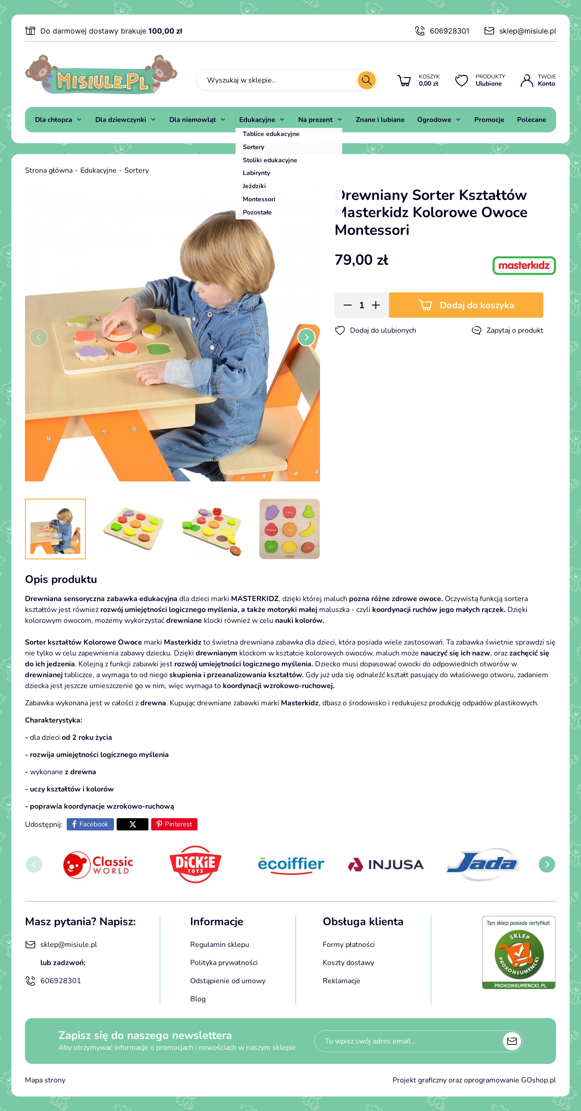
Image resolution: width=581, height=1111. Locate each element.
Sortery (136, 170)
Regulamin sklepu (219, 945)
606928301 (441, 30)
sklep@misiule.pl (520, 30)
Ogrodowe (434, 119)
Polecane (531, 119)
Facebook (93, 824)
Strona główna (49, 170)
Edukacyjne (257, 119)
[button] (345, 305)
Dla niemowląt (192, 119)
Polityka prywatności (224, 963)
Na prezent (315, 119)
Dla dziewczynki (120, 119)
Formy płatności (349, 945)
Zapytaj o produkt (507, 330)
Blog (198, 999)
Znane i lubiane (380, 119)
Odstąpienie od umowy (228, 981)
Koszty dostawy (348, 963)
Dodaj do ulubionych (375, 330)
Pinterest (178, 824)
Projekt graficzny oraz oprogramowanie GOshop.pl (474, 1080)
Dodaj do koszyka (477, 305)
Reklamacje (341, 981)
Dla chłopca (53, 119)
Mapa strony (45, 1080)
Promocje (489, 119)
